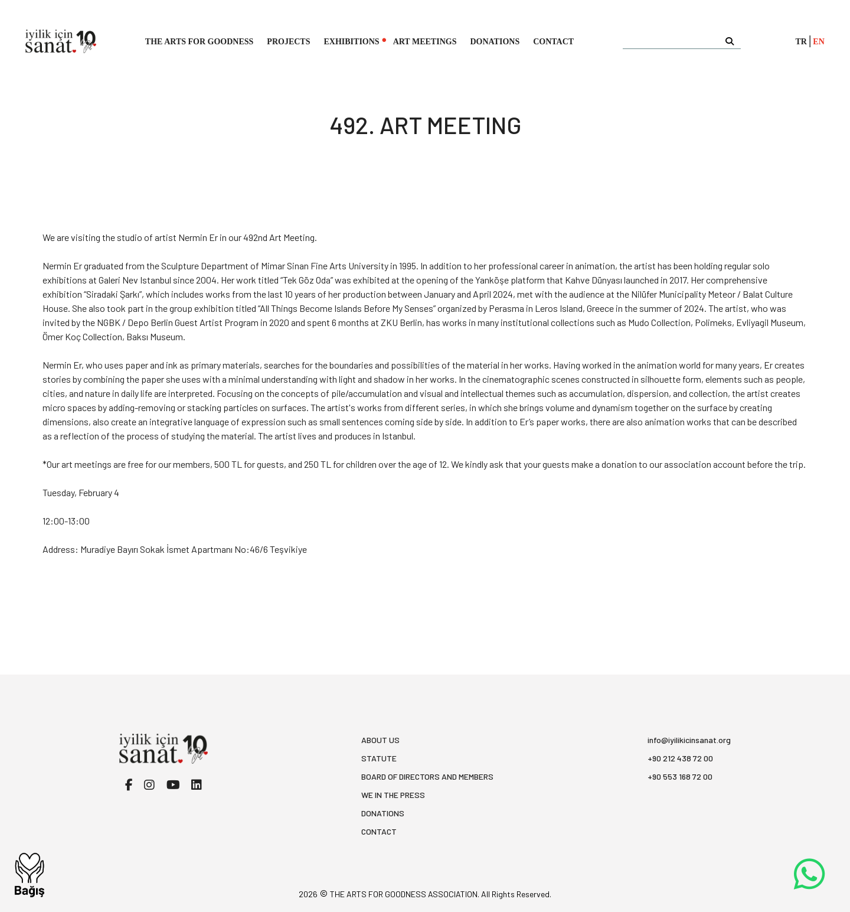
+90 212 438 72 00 (680, 758)
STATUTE (379, 758)
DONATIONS (494, 41)
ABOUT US (380, 740)
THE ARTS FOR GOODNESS (199, 41)
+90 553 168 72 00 (680, 776)
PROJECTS (288, 41)
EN (818, 41)
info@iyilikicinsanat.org (689, 740)
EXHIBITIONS (351, 41)
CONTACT (553, 41)
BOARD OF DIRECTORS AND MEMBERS (427, 776)
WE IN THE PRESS (393, 795)
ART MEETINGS (425, 41)
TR (801, 41)
